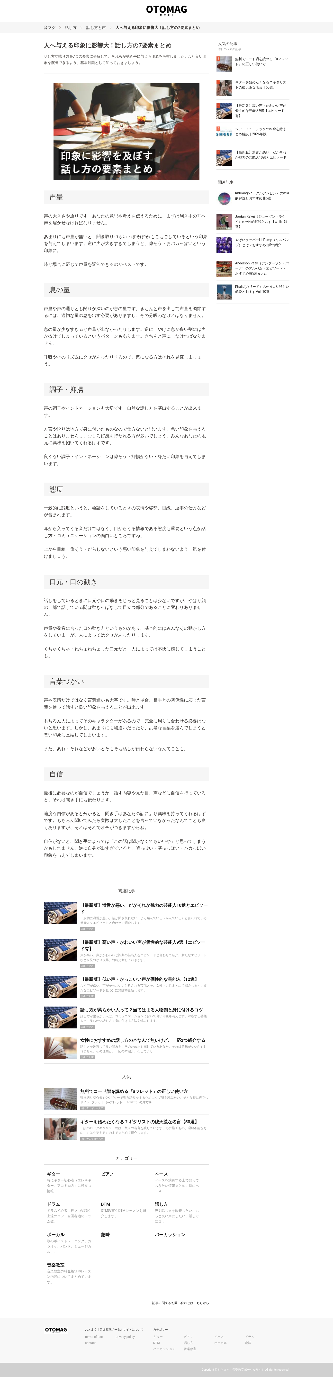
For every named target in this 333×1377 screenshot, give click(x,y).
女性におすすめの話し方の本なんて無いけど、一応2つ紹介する (142, 1040)
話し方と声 (96, 27)
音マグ (49, 27)
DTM (156, 1343)
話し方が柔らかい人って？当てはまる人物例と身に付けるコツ (141, 1009)
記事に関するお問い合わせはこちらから (180, 1303)
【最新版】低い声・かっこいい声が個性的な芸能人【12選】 (139, 979)
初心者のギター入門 (92, 1108)
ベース (219, 1337)
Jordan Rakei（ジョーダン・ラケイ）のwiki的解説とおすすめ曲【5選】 (261, 222)
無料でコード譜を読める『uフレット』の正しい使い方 (134, 1091)
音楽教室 (190, 1349)
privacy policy (125, 1337)
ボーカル (220, 1343)
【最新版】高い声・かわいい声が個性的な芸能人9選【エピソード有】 (260, 111)
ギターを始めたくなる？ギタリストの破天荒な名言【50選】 (139, 1121)
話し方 (71, 27)
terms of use (94, 1337)
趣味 (248, 1343)
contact (90, 1343)
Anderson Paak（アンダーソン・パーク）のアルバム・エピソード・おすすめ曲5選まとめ (262, 268)
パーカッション (164, 1349)
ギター (158, 1337)
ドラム (249, 1337)
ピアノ (188, 1337)
